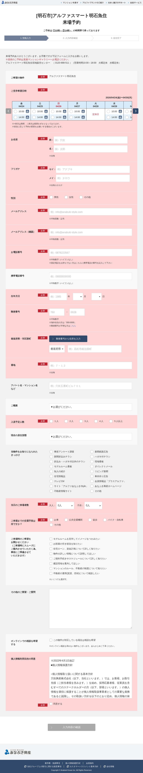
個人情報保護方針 (73, 763)
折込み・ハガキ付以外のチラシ (69, 461)
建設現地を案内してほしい (66, 563)
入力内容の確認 (71, 727)
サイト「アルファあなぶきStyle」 (71, 486)
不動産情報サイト (63, 491)
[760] (56, 312)
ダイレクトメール (104, 466)
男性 (56, 197)
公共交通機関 (75, 520)
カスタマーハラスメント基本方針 (84, 766)
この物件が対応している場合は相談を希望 (74, 640)
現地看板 (99, 461)
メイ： (89, 178)
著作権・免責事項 (52, 763)
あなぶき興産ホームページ (108, 486)
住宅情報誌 (59, 476)
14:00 (21, 117)
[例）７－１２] (90, 365)
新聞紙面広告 (101, 451)
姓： (88, 140)
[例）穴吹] (91, 140)
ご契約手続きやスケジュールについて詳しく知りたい (80, 558)
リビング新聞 (101, 471)
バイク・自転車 (115, 520)
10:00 (21, 111)
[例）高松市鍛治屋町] (94, 349)
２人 (71, 421)
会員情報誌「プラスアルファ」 (110, 481)
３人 (86, 421)
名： (88, 148)
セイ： (89, 169)
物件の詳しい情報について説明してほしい (74, 553)
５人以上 (118, 421)
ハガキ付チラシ (102, 456)
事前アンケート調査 (64, 451)
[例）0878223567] (90, 252)
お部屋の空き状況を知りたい (67, 543)
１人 (56, 421)
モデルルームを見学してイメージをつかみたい (76, 539)
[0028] (77, 312)
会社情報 (110, 766)
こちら (73, 326)
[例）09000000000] (90, 276)
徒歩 (95, 520)
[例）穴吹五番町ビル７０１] (90, 386)
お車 (56, 520)
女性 (71, 197)
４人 (101, 421)
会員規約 (90, 763)
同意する (57, 703)
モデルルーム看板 (63, 466)
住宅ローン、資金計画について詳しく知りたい (76, 548)
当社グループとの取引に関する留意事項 (44, 766)
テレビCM (59, 481)
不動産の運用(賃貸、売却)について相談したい (76, 573)
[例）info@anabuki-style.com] (90, 211)
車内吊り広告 (101, 476)
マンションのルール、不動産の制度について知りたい (80, 568)
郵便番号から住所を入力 (68, 338)
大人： (61, 505)
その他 (87, 197)
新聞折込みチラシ (63, 456)
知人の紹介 (59, 471)
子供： (89, 505)
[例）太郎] (91, 149)
